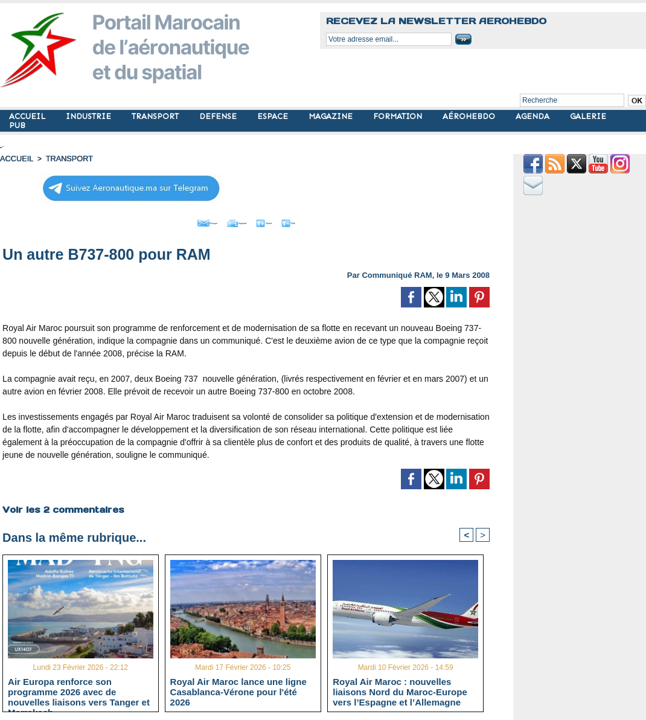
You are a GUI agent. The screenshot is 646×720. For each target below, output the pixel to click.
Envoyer (177, 220)
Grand (282, 220)
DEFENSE (219, 116)
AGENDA (534, 116)
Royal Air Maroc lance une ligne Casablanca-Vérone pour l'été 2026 (238, 690)
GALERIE (588, 116)
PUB (17, 125)
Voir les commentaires (61, 506)
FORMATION (398, 116)
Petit (324, 220)
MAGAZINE (332, 116)
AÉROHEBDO (470, 116)
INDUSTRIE (90, 116)
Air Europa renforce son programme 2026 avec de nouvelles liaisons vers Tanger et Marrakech (79, 690)
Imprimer (232, 220)
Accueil (15, 158)
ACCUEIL (28, 116)
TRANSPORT (156, 116)
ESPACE (273, 116)
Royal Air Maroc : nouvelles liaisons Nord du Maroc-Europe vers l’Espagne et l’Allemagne (400, 690)
